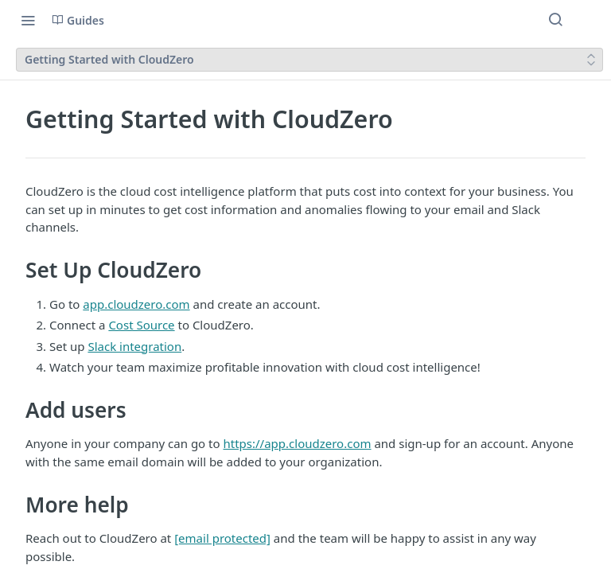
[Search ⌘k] (555, 20)
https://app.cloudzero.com (297, 443)
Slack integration (134, 346)
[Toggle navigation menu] (28, 20)
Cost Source (141, 325)
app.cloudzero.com (136, 304)
